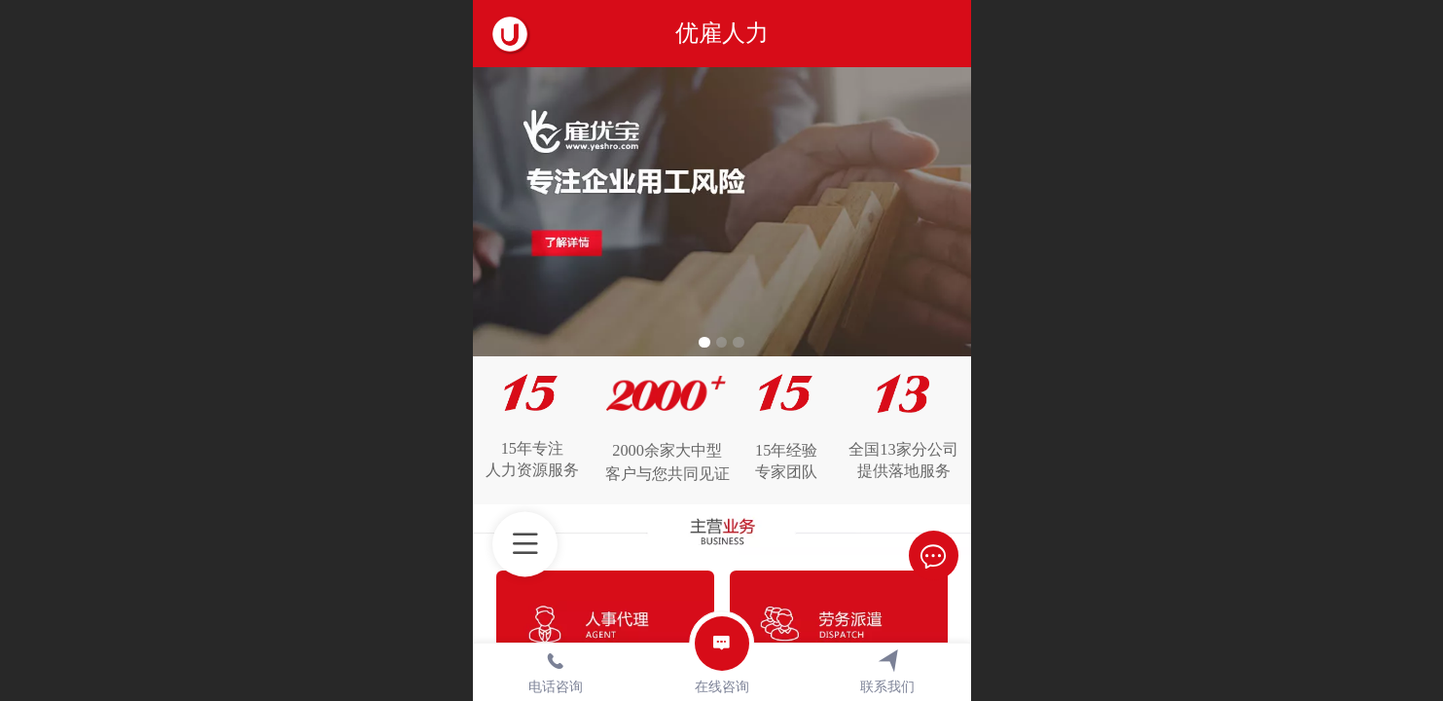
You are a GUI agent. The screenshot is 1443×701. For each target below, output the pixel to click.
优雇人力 (722, 32)
